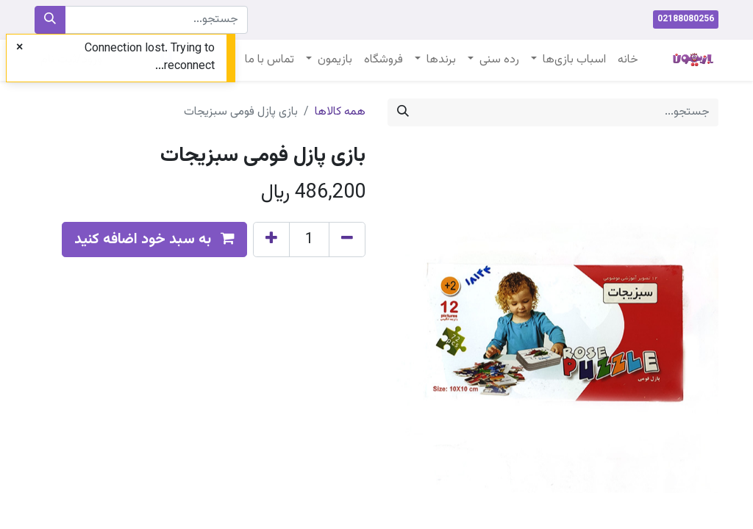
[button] (154, 239)
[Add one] (271, 239)
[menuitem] (628, 60)
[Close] (19, 48)
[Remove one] (347, 239)
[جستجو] (50, 20)
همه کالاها (340, 112)
